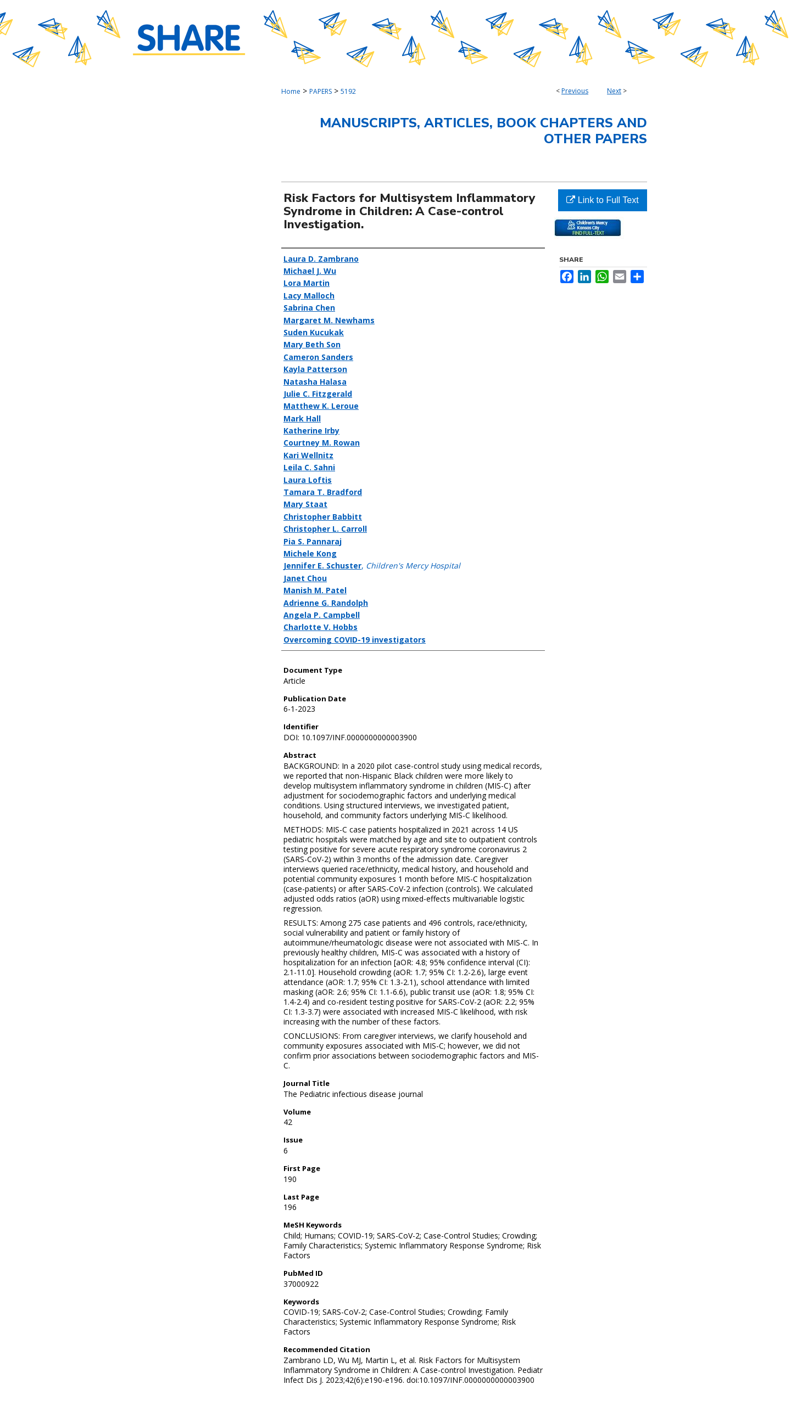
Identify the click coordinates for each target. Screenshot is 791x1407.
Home (290, 91)
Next (614, 90)
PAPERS (320, 91)
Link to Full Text (602, 200)
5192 (348, 91)
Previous (574, 90)
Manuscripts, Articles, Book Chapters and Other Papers (483, 131)
